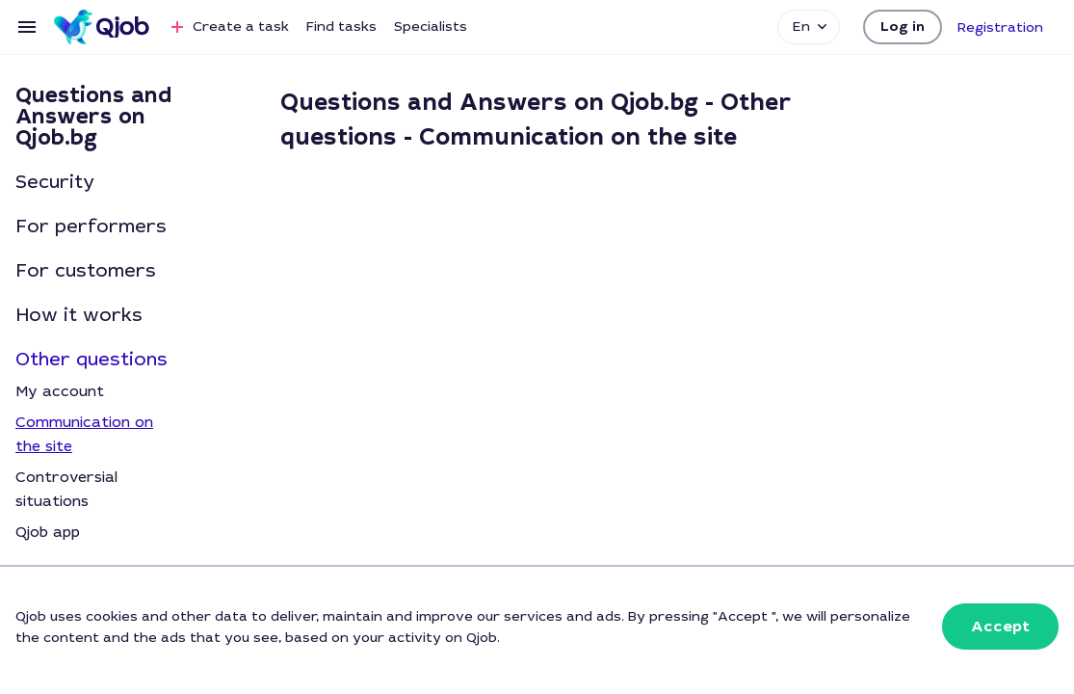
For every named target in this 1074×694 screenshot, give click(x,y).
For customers (85, 270)
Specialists (430, 26)
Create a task (227, 27)
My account (59, 391)
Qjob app (47, 532)
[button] (902, 27)
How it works (79, 315)
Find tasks (341, 26)
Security (54, 182)
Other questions (91, 359)
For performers (91, 226)
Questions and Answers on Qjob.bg (93, 116)
